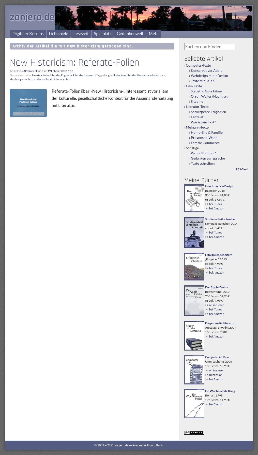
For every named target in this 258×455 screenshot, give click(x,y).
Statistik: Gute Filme (206, 91)
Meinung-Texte (197, 127)
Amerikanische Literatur (46, 75)
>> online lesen (214, 305)
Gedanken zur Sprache (208, 158)
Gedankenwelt (130, 33)
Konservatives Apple (206, 70)
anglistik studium (115, 75)
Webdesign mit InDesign (209, 75)
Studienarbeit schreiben (220, 219)
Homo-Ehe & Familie (207, 132)
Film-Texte (194, 86)
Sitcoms (197, 101)
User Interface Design (219, 186)
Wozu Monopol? (203, 153)
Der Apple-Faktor (216, 287)
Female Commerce (205, 143)
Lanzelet (197, 117)
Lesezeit (81, 33)
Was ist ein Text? (203, 122)
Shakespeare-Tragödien (208, 112)
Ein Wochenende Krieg (220, 391)
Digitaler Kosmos (28, 33)
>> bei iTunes (213, 204)
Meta (154, 33)
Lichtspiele (58, 33)
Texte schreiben (203, 163)
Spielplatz (102, 33)
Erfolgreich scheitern (218, 255)
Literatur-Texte (197, 106)
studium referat (42, 79)
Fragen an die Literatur (220, 323)
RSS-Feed (242, 169)
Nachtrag (220, 96)
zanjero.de (32, 17)
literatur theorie (136, 75)
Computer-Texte (198, 65)
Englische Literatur (72, 75)
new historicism (156, 75)
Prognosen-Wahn (204, 137)
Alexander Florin (33, 71)
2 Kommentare (62, 79)
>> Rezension (214, 375)
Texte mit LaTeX (203, 81)
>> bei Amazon (214, 208)
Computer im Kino (217, 357)
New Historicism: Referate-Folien (74, 62)
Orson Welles (201, 96)
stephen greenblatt (21, 79)
